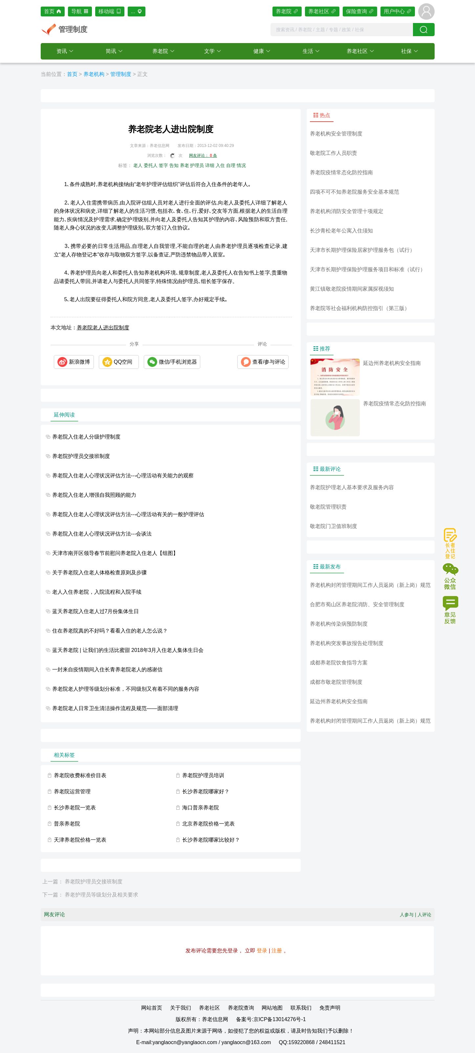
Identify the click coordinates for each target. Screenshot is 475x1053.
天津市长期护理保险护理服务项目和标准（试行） (367, 269)
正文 (142, 74)
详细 (209, 165)
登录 (262, 950)
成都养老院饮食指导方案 (339, 662)
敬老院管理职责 (328, 507)
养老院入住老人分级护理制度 (86, 437)
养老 (184, 165)
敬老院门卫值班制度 (333, 526)
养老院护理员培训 (203, 775)
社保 (406, 51)
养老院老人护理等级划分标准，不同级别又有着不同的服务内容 (125, 689)
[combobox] (341, 29)
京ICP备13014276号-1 (279, 1019)
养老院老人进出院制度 (103, 327)
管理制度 (120, 74)
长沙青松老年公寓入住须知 (341, 230)
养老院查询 (241, 1008)
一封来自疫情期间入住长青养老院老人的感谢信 (107, 669)
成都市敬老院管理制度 (336, 682)
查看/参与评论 (268, 362)
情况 (241, 165)
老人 (137, 165)
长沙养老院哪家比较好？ (211, 840)
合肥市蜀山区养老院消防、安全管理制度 (357, 604)
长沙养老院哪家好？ (205, 791)
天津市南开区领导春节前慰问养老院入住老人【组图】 (115, 553)
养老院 (287, 11)
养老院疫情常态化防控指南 (341, 172)
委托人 (151, 165)
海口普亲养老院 (200, 807)
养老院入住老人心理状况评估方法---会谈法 (102, 534)
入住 (220, 165)
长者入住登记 (450, 543)
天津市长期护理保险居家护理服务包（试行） (362, 250)
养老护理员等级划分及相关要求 (101, 894)
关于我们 (180, 1008)
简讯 (111, 51)
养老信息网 (215, 1019)
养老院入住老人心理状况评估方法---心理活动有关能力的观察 (123, 475)
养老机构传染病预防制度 (339, 624)
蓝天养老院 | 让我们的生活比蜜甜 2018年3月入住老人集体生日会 (128, 650)
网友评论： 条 (203, 155)
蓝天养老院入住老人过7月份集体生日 (95, 611)
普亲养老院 (67, 823)
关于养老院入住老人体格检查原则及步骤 (99, 572)
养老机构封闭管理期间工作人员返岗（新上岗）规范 (370, 585)
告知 (174, 165)
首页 (52, 11)
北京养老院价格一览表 (208, 823)
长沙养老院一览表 (75, 807)
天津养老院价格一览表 (80, 840)
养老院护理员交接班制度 (81, 456)
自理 (230, 165)
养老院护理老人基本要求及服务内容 (352, 487)
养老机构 (93, 74)
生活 (308, 51)
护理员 (197, 165)
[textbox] (341, 29)
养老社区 (322, 11)
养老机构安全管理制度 (336, 133)
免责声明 (329, 1008)
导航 (80, 11)
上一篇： (52, 881)
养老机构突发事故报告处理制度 (346, 643)
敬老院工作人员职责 (333, 153)
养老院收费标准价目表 (80, 775)
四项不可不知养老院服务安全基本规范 (354, 192)
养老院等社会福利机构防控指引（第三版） (360, 308)
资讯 (61, 51)
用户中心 (398, 11)
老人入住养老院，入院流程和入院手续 (96, 592)
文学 (209, 51)
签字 (163, 165)
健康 (258, 51)
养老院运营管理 (72, 791)
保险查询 (360, 11)
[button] (65, 51)
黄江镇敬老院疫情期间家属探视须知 (352, 289)
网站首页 (151, 1008)
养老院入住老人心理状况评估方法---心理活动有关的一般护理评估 (128, 514)
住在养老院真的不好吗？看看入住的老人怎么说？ (110, 631)
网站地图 (272, 1008)
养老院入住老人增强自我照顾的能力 (94, 495)
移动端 (109, 11)
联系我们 (301, 1008)
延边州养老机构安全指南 (339, 701)
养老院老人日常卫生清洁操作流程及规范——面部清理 (115, 708)
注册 (276, 950)
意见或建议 (450, 609)
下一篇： (52, 894)
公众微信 (450, 576)
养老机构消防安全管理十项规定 (346, 211)
